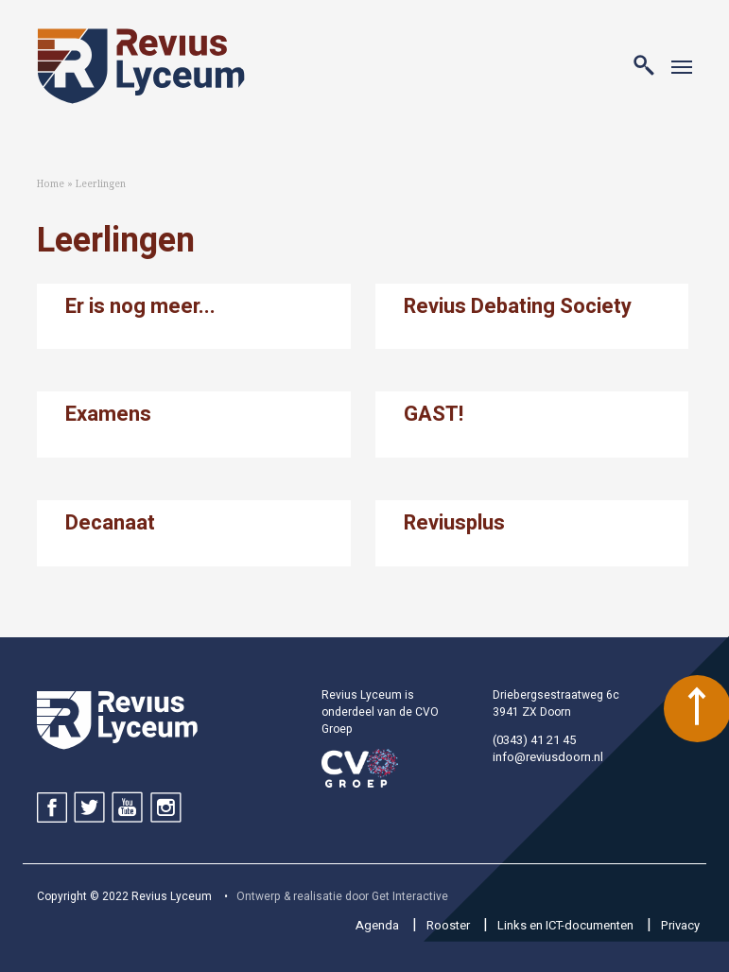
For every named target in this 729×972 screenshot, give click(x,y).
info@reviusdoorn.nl (548, 757)
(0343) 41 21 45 (534, 740)
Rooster (448, 925)
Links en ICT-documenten (565, 925)
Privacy (680, 925)
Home (50, 184)
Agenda (377, 925)
